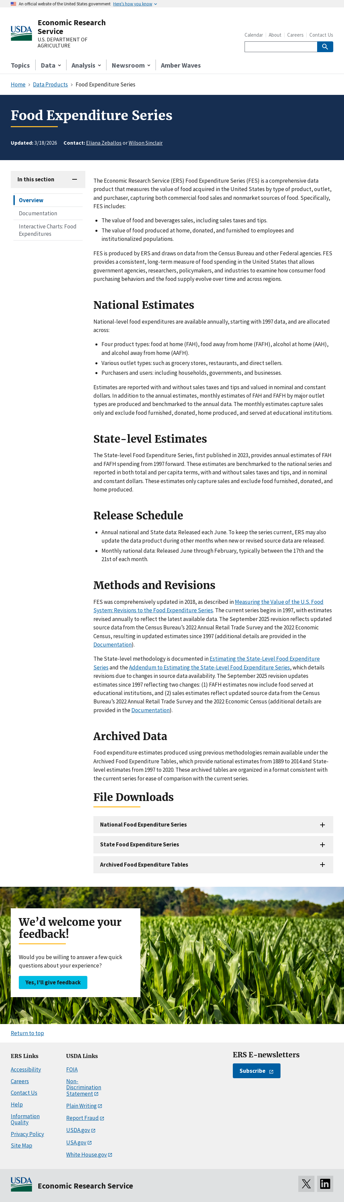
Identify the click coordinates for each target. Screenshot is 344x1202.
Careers (295, 35)
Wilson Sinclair (146, 142)
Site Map (21, 1145)
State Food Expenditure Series (139, 844)
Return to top (27, 1033)
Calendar (254, 35)
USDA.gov (78, 1130)
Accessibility (26, 1069)
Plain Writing (81, 1105)
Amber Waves (181, 65)
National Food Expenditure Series (143, 824)
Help (17, 1104)
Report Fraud (82, 1118)
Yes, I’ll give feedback (53, 982)
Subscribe (252, 1070)
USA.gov (76, 1142)
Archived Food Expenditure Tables (144, 864)
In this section (35, 179)
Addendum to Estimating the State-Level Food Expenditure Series (209, 667)
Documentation (38, 213)
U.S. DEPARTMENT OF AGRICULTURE (62, 42)
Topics (20, 65)
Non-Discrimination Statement (83, 1087)
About (275, 35)
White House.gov (86, 1154)
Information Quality (25, 1119)
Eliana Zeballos (104, 142)
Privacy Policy (27, 1134)
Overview (31, 200)
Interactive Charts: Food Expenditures (48, 230)
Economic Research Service (72, 26)
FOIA (72, 1069)
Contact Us (321, 35)
